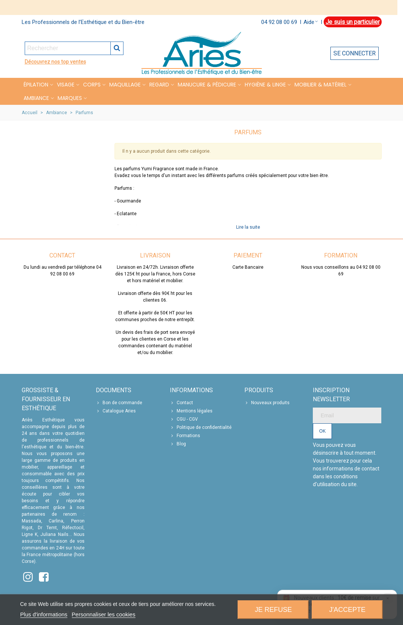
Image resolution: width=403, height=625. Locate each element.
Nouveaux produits (267, 402)
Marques (70, 98)
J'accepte (347, 609)
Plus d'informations (43, 614)
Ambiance (36, 98)
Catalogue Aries (116, 411)
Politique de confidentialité (201, 427)
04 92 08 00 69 (279, 22)
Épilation (36, 84)
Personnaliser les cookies (103, 614)
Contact (181, 402)
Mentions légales (191, 411)
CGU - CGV (184, 419)
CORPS (92, 84)
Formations (185, 435)
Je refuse (273, 609)
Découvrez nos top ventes (55, 62)
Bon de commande (119, 402)
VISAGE (65, 84)
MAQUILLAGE (125, 84)
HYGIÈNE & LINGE (265, 84)
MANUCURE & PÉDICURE (207, 84)
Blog (178, 443)
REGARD (159, 84)
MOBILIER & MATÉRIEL (320, 84)
